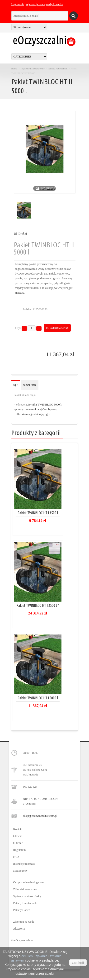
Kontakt (18, 829)
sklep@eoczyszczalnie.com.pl (40, 815)
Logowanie (17, 4)
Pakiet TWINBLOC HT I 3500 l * (37, 605)
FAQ (16, 856)
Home (14, 68)
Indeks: (27, 309)
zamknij (78, 962)
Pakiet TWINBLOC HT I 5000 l (38, 698)
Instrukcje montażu (24, 863)
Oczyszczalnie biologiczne (28, 882)
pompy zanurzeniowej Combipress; (36, 409)
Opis (15, 384)
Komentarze (30, 384)
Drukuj (23, 233)
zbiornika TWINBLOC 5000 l (43, 404)
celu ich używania (34, 956)
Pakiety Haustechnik (57, 68)
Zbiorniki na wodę (23, 921)
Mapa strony (20, 870)
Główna (17, 836)
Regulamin (19, 850)
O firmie (18, 843)
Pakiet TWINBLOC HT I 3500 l (38, 513)
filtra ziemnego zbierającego (32, 414)
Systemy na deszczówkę (33, 68)
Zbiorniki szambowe (25, 889)
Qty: (18, 328)
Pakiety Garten (21, 910)
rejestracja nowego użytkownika (44, 4)
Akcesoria (19, 928)
